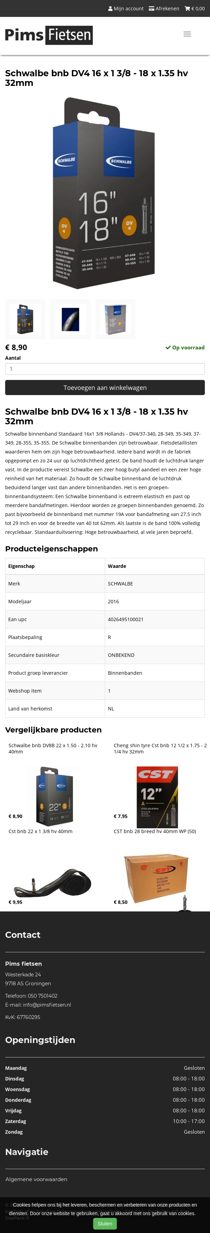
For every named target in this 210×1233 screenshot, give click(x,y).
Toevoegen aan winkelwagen (105, 387)
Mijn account (126, 8)
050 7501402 (42, 996)
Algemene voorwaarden (36, 1179)
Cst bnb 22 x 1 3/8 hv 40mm (41, 831)
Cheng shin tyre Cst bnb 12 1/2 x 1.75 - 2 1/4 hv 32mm (161, 748)
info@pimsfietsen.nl (47, 1005)
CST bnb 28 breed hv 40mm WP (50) (155, 831)
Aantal (13, 358)
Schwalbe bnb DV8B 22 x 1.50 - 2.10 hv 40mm (54, 748)
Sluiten (105, 1223)
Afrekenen (164, 8)
